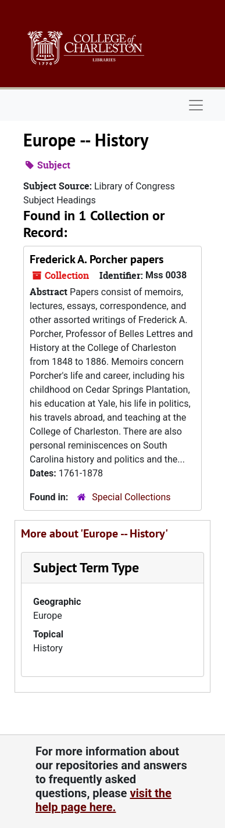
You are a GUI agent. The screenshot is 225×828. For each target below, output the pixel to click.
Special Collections (131, 497)
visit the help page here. (103, 800)
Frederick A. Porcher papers (96, 259)
